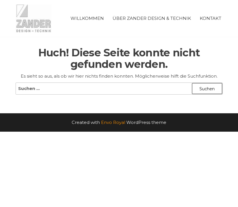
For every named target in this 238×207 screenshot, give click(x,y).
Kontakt (210, 18)
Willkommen (87, 18)
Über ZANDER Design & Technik (152, 18)
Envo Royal (113, 122)
